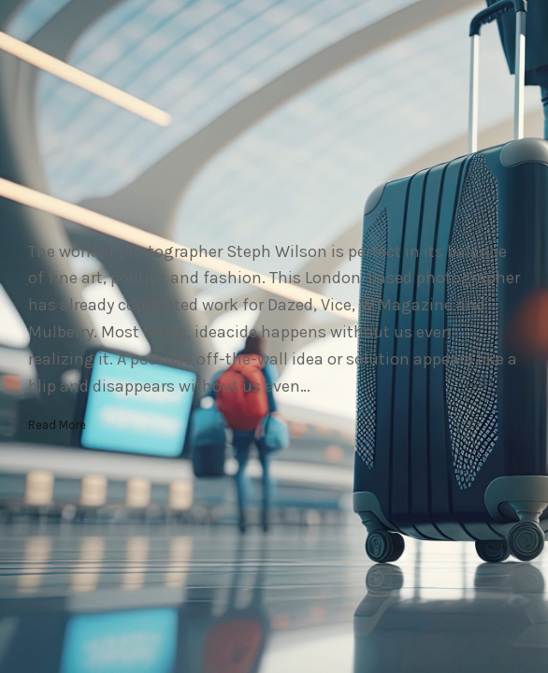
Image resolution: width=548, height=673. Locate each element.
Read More (57, 425)
